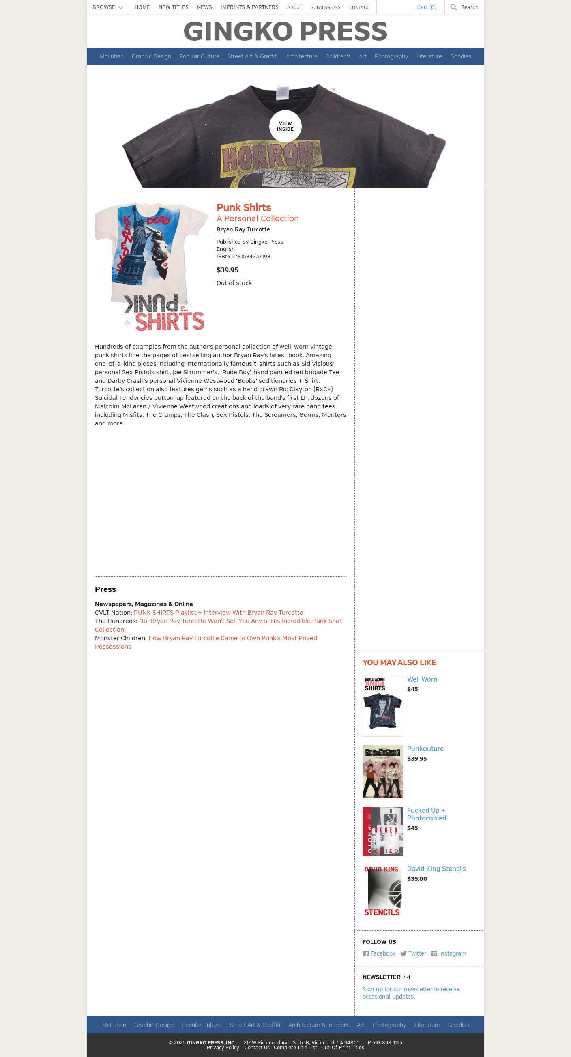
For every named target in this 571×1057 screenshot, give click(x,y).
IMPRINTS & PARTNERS (250, 7)
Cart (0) (426, 7)
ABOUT (294, 7)
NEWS (204, 7)
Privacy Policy (223, 1048)
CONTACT (359, 7)
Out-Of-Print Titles (342, 1048)
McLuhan (112, 56)
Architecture (302, 56)
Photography (391, 56)
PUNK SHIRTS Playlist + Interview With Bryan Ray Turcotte (218, 613)
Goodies (460, 56)
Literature (429, 56)
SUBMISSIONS (326, 7)
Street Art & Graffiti (253, 56)
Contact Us (257, 1048)
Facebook (379, 953)
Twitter (413, 953)
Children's (338, 56)
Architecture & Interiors (318, 1025)
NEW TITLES (174, 7)
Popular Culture (199, 56)
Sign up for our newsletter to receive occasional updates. (411, 993)
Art (363, 56)
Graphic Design (151, 56)
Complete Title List (295, 1048)
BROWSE (107, 7)
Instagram (448, 953)
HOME (142, 7)
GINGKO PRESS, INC (210, 1043)
